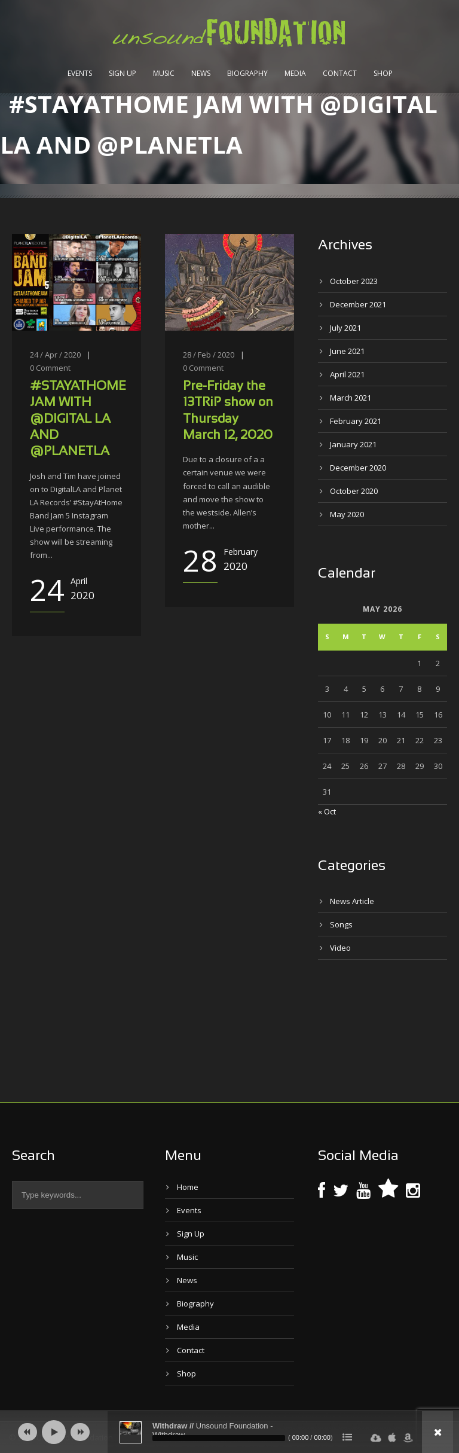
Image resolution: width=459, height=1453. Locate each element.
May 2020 (347, 514)
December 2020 (358, 467)
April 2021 (347, 374)
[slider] (218, 1438)
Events (80, 73)
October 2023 (354, 281)
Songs (341, 924)
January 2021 (353, 444)
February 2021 (355, 421)
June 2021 (347, 351)
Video (340, 947)
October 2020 (354, 491)
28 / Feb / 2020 (208, 354)
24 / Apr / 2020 (55, 354)
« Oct (327, 811)
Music (164, 73)
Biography (247, 73)
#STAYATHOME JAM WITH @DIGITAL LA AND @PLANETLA (78, 419)
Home (187, 1187)
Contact (340, 73)
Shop (383, 73)
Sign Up (122, 73)
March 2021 (350, 397)
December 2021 (358, 304)
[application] (229, 1432)
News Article (352, 901)
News (200, 73)
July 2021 (345, 327)
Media (295, 73)
